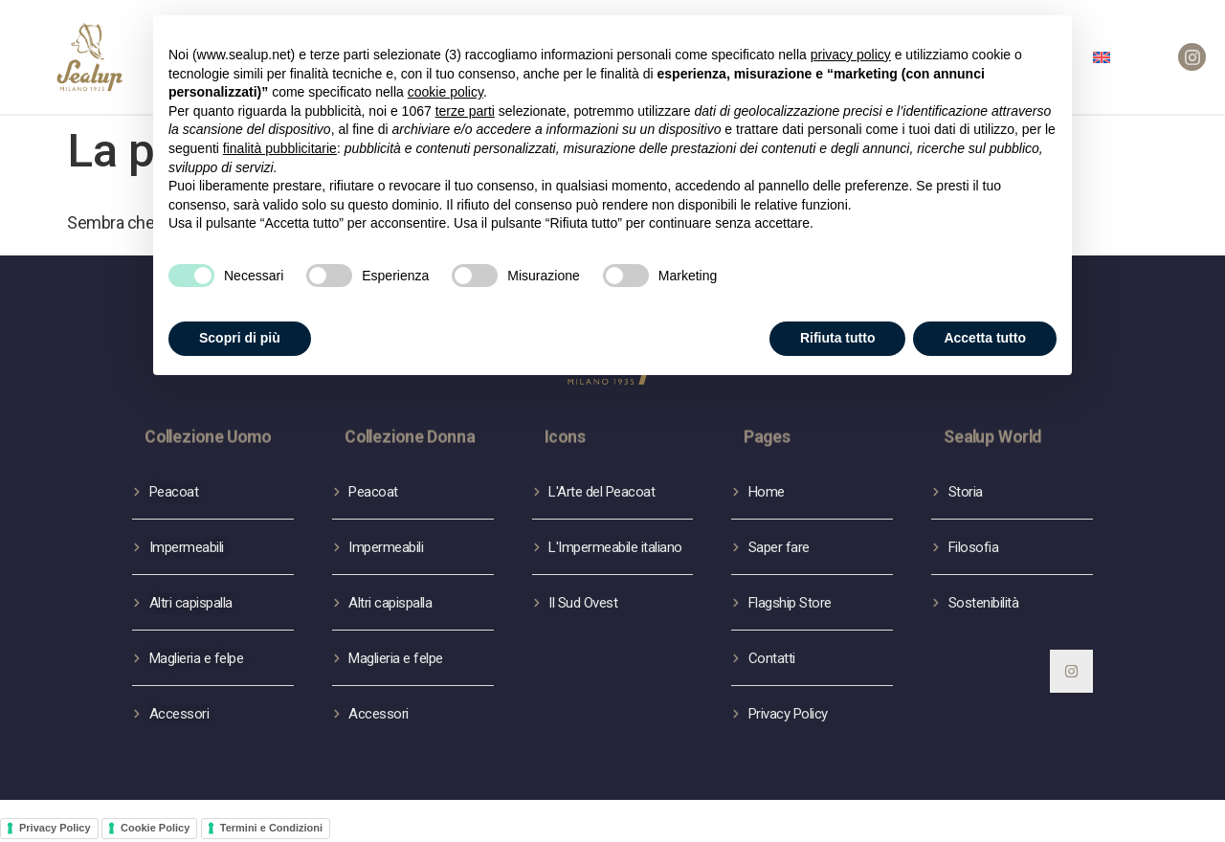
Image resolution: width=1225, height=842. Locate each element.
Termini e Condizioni (271, 827)
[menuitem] (1101, 57)
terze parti (465, 99)
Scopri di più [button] (239, 326)
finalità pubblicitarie (280, 136)
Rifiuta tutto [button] (838, 326)
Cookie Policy (155, 827)
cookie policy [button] (445, 81)
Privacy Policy (55, 827)
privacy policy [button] (851, 43)
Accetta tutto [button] (985, 326)
